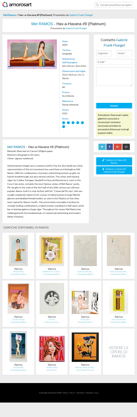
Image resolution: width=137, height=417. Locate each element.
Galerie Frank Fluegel (81, 14)
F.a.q (96, 392)
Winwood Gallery (85, 322)
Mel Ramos (10, 14)
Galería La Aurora (51, 322)
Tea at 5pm (85, 319)
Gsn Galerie (52, 370)
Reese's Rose (18, 271)
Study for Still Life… (85, 271)
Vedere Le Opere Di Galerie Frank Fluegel (114, 170)
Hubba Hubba (51, 367)
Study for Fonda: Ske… (119, 271)
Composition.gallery (18, 274)
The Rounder (18, 367)
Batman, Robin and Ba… (85, 367)
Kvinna (52, 319)
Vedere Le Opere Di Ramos (114, 161)
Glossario (89, 392)
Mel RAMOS (42, 24)
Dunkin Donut (18, 319)
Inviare (114, 105)
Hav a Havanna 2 (119, 319)
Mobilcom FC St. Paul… (51, 271)
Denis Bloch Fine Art (85, 370)
